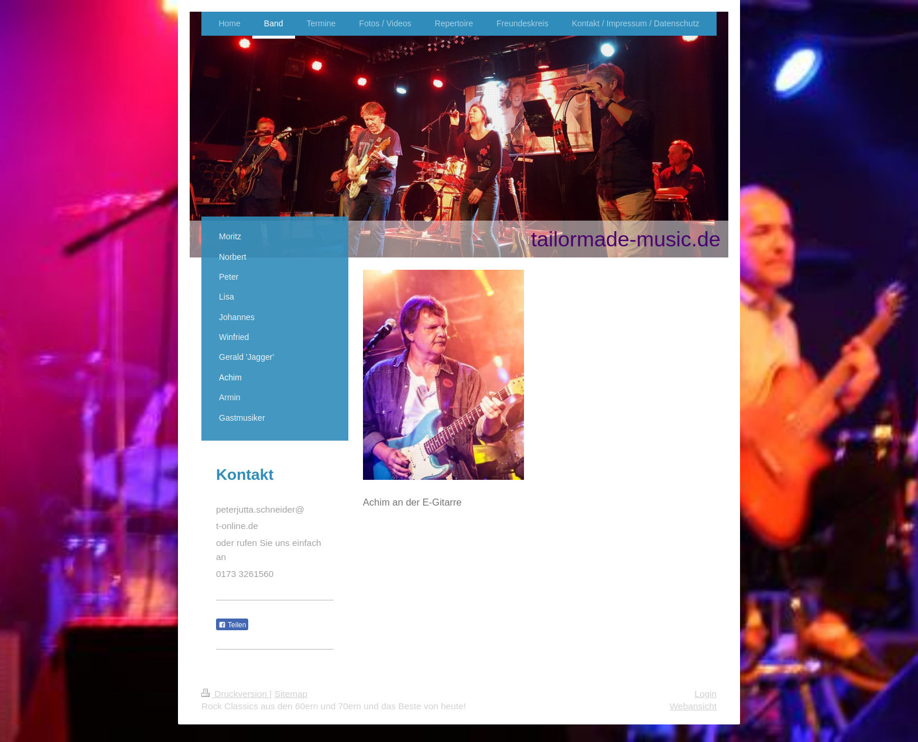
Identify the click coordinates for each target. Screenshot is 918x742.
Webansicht (693, 706)
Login (705, 694)
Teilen (232, 625)
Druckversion (235, 694)
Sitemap (291, 694)
